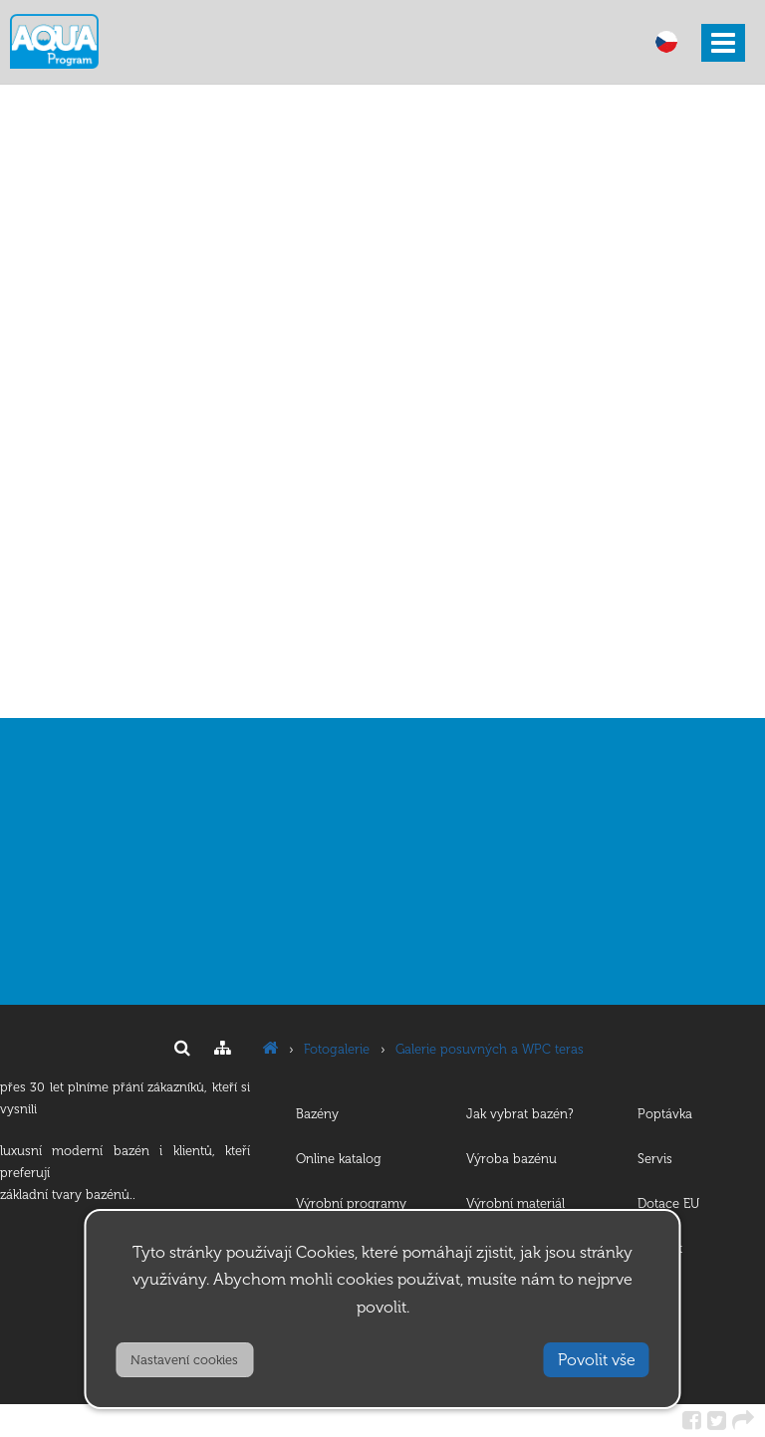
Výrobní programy (351, 1203)
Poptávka (665, 1113)
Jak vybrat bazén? (520, 1113)
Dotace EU (668, 1203)
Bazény (317, 1113)
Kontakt (660, 1248)
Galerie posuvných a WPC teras (489, 1049)
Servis (655, 1158)
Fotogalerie (337, 1049)
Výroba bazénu (511, 1158)
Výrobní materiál (515, 1203)
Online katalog (339, 1158)
